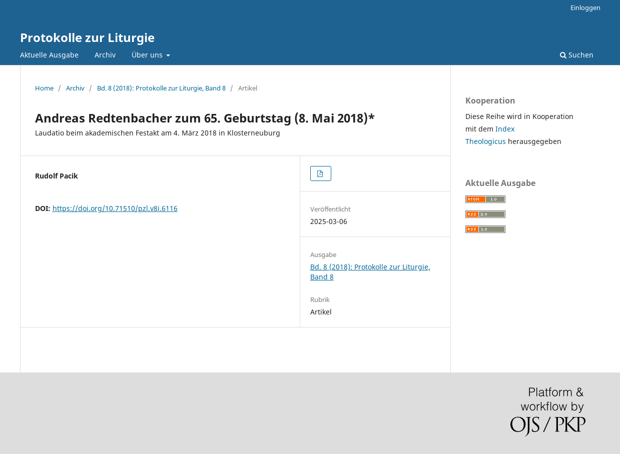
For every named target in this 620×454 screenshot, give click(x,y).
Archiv (105, 55)
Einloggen (585, 7)
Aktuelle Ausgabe (49, 55)
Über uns (148, 55)
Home (44, 88)
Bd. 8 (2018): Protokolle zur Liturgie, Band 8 (161, 88)
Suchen (576, 55)
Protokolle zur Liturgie (87, 37)
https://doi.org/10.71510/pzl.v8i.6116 (115, 208)
